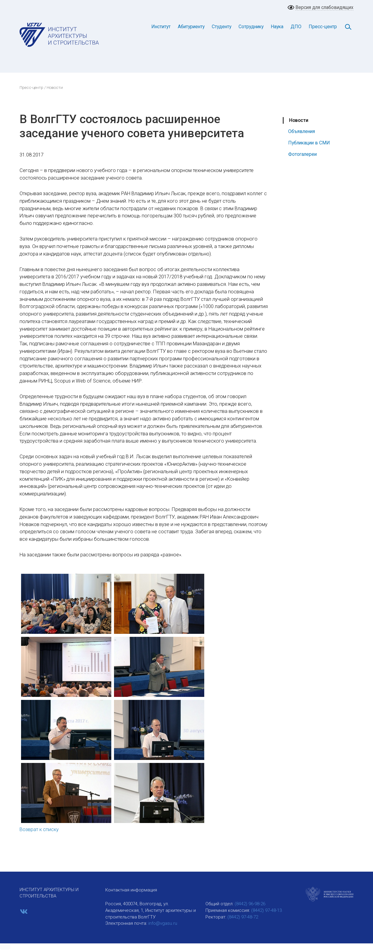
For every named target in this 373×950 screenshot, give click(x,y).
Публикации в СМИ (309, 143)
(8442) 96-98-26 (250, 903)
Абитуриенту (191, 26)
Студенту (221, 26)
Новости (298, 120)
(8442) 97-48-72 (242, 917)
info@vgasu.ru (162, 923)
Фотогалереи (302, 154)
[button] (5, 947)
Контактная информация (131, 890)
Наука (277, 26)
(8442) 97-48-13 (266, 910)
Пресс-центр (323, 26)
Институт (161, 26)
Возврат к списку (39, 829)
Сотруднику (251, 26)
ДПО (296, 26)
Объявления (301, 131)
